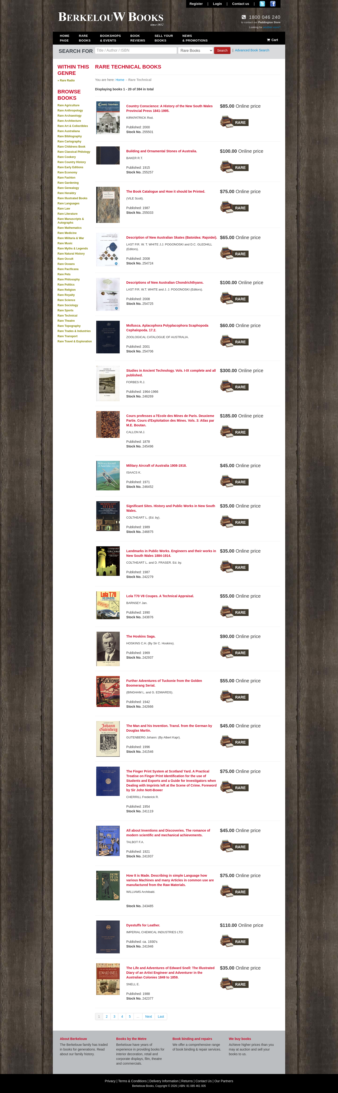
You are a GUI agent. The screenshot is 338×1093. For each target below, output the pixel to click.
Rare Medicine (67, 233)
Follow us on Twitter (262, 4)
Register (196, 4)
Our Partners (223, 1081)
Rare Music (65, 243)
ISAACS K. (133, 472)
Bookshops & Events (110, 38)
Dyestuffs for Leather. (143, 925)
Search (222, 50)
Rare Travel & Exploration (75, 341)
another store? (271, 27)
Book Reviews (137, 38)
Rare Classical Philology (74, 151)
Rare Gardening (68, 182)
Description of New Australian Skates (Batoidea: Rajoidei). (171, 237)
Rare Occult (65, 258)
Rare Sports (65, 310)
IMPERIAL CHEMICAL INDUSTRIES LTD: (155, 932)
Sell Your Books (164, 38)
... (138, 1016)
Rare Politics (66, 284)
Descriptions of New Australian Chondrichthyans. (165, 282)
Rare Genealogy (68, 188)
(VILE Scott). (135, 198)
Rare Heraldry (67, 193)
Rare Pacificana (68, 269)
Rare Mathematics (70, 227)
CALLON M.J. (135, 432)
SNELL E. (133, 984)
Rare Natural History (71, 253)
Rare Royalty (66, 295)
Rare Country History (72, 162)
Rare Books (85, 38)
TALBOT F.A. (135, 842)
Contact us (240, 4)
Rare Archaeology (69, 115)
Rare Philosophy (69, 279)
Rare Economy (67, 172)
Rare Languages (68, 203)
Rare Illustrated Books (72, 198)
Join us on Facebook (273, 4)
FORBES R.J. (135, 382)
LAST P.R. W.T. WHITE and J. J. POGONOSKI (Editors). (164, 289)
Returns (187, 1081)
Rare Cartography (69, 141)
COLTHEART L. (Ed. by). (143, 517)
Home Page (64, 38)
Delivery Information (164, 1081)
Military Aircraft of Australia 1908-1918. (156, 465)
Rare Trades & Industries (74, 331)
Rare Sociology (68, 305)
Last (161, 1016)
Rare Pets (64, 274)
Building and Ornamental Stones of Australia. (161, 151)
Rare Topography (69, 326)
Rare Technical (67, 315)
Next (148, 1016)
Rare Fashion (66, 177)
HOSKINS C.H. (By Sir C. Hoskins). (150, 643)
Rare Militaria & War (71, 238)
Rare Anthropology (70, 110)
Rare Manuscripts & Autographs (71, 220)
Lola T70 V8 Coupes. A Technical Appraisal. (160, 596)
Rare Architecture (69, 120)
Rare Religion (67, 289)
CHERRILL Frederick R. (142, 797)
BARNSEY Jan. (136, 603)
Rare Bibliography (70, 136)
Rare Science (66, 300)
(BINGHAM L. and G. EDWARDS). (149, 692)
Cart (272, 40)
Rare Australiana (69, 131)
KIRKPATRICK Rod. (140, 117)
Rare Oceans (66, 264)
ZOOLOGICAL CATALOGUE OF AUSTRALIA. (157, 337)
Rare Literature (67, 213)
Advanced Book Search (252, 50)
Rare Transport (67, 336)
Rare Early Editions (70, 167)
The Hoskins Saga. (140, 636)
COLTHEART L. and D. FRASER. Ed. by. (154, 562)
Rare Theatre (66, 320)
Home (119, 80)
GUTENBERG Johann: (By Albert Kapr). (153, 737)
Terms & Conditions (132, 1081)
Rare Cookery (67, 157)
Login (217, 4)
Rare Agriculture (69, 105)
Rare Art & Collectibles (73, 126)
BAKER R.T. (134, 158)
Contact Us (204, 1081)
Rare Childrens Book (71, 146)
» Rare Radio (66, 80)
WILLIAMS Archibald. (140, 892)
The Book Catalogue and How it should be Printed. (165, 191)
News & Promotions (195, 38)
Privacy (110, 1081)
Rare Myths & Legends (73, 248)
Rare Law (64, 208)
